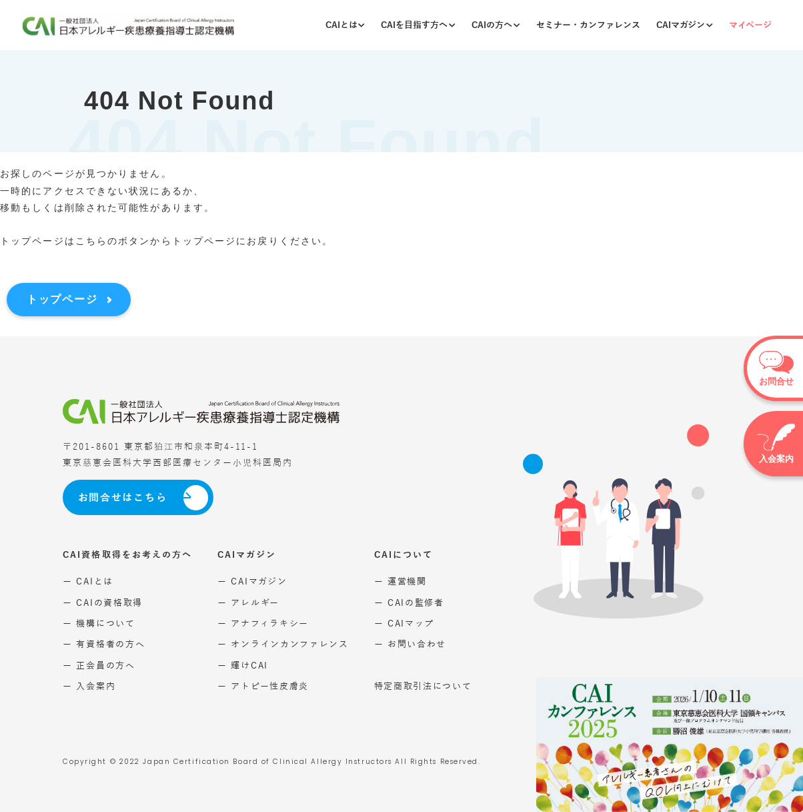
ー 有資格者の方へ (104, 644)
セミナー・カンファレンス (588, 25)
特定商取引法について (423, 686)
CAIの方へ (496, 25)
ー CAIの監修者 (409, 603)
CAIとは (345, 25)
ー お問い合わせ (410, 644)
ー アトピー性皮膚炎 (263, 686)
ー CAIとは (88, 581)
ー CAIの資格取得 (103, 603)
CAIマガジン (684, 25)
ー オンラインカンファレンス (283, 644)
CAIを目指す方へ (418, 25)
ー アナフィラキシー (263, 624)
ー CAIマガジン (252, 581)
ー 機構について (99, 624)
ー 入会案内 (89, 686)
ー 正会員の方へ (99, 666)
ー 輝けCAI (242, 666)
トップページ (62, 299)
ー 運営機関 (400, 581)
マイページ (750, 25)
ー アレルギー (248, 603)
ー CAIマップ (404, 624)
